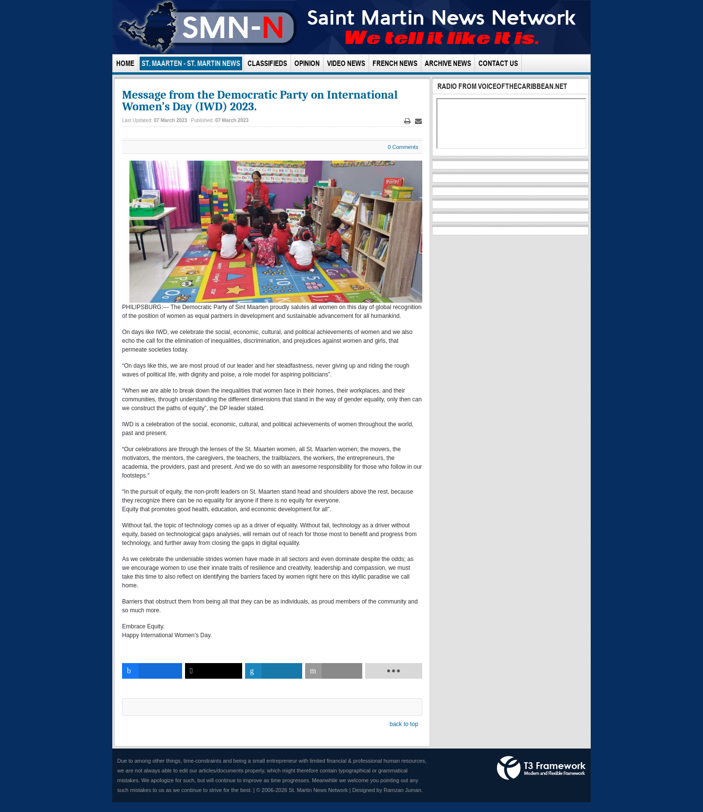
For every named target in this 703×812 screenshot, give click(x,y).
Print (407, 121)
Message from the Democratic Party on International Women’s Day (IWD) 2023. (260, 100)
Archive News (448, 63)
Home (125, 63)
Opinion (307, 63)
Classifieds (267, 63)
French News (394, 63)
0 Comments (403, 147)
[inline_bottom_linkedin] (273, 671)
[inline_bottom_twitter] (213, 671)
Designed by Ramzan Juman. (387, 790)
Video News (346, 63)
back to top (404, 724)
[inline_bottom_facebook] (152, 671)
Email (418, 121)
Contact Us (498, 63)
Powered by (541, 768)
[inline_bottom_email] (333, 671)
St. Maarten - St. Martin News (191, 63)
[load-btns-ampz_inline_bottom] (393, 671)
